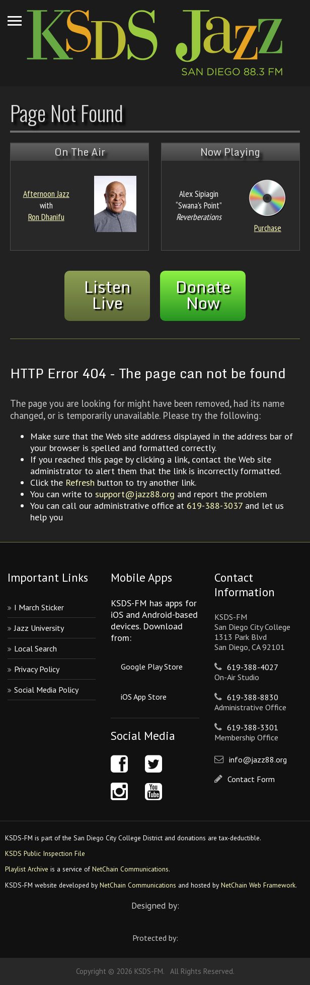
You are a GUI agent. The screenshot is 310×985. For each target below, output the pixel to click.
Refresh (80, 482)
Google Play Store (152, 667)
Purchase (267, 228)
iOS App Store (144, 697)
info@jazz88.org (258, 759)
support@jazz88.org (135, 494)
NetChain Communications (130, 868)
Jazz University (39, 628)
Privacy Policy (36, 669)
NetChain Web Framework (258, 885)
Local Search (35, 648)
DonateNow (203, 295)
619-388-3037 (215, 505)
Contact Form (251, 779)
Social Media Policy (46, 690)
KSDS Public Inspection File (45, 853)
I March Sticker (39, 607)
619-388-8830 (252, 697)
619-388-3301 (252, 727)
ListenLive (107, 295)
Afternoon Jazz (46, 193)
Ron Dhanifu (46, 217)
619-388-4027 (252, 667)
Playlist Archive (26, 868)
